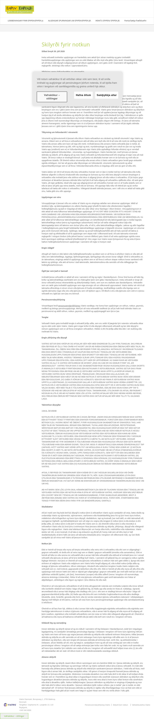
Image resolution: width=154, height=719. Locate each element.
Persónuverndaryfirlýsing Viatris (97, 705)
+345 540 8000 (25, 710)
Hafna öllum (83, 95)
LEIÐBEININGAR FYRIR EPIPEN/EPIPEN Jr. (26, 20)
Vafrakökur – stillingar (14, 716)
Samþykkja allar (107, 95)
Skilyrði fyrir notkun (120, 705)
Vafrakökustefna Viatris (141, 705)
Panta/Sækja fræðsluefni (135, 20)
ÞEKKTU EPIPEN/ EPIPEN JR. (108, 20)
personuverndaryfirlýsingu (69, 306)
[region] (77, 89)
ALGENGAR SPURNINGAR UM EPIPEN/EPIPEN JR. (69, 20)
